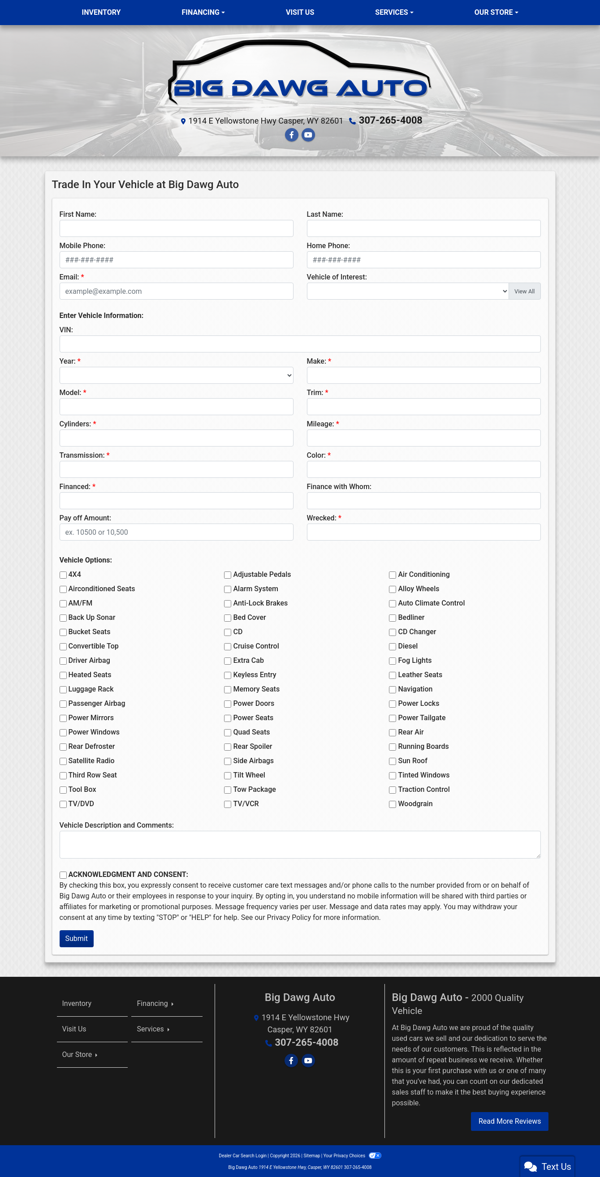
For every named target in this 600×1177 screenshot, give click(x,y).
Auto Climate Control (431, 602)
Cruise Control (256, 645)
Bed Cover (249, 616)
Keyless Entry (254, 674)
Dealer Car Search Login (243, 1154)
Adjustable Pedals (262, 573)
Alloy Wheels (418, 588)
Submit (76, 937)
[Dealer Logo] (300, 72)
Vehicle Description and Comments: (117, 824)
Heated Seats (90, 674)
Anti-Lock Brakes (260, 602)
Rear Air (410, 731)
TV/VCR (246, 803)
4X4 (75, 573)
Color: (316, 454)
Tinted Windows (423, 774)
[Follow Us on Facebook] (291, 134)
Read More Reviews (510, 1120)
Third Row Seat (93, 774)
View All (524, 290)
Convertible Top (94, 645)
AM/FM (81, 602)
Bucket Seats (90, 631)
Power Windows (94, 731)
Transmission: (82, 454)
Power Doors (253, 702)
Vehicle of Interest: (337, 276)
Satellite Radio (92, 760)
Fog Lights (415, 659)
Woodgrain (415, 803)
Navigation (415, 688)
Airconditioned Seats (102, 588)
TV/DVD (82, 803)
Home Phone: (328, 245)
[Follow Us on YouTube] (308, 134)
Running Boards (423, 745)
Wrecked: (322, 517)
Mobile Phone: (83, 245)
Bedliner (411, 616)
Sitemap (311, 1154)
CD (237, 631)
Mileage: (320, 423)
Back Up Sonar (92, 616)
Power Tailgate (421, 717)
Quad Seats (251, 731)
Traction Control (423, 788)
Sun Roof (412, 760)
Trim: (315, 391)
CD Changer (417, 631)
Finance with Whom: (339, 485)
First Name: (78, 213)
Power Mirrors (91, 717)
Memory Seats (256, 688)
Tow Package (254, 788)
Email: (69, 276)
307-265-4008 (391, 120)
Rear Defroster (92, 745)
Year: (68, 360)
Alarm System (255, 588)
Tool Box (82, 788)
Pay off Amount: (86, 517)
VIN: (66, 329)
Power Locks (418, 702)
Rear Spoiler (252, 745)
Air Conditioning (423, 573)
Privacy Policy (289, 916)
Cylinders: (75, 423)
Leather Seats (420, 674)
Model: (71, 391)
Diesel (408, 645)
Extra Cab (248, 659)
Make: (317, 360)
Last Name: (325, 213)
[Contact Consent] (63, 874)
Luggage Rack (91, 688)
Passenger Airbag (97, 702)
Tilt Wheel (249, 774)
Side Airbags (253, 760)
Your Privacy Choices (352, 1154)
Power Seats (253, 717)
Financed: (75, 485)
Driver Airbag (89, 659)
